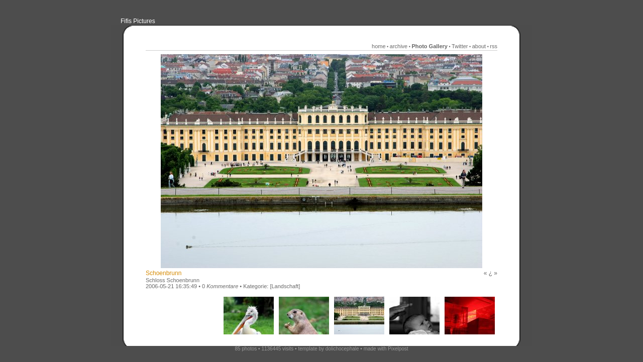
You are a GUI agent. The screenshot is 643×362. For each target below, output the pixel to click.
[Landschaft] (285, 286)
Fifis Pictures (138, 21)
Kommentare (222, 286)
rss (493, 46)
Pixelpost (398, 348)
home (379, 46)
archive (398, 46)
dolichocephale (342, 348)
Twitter (460, 46)
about (479, 46)
